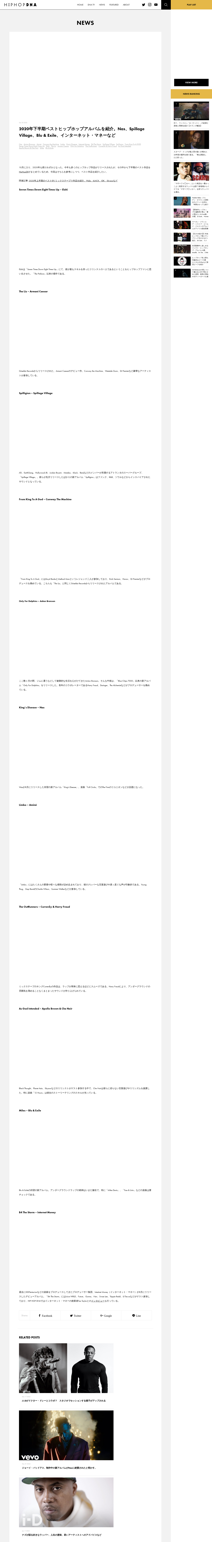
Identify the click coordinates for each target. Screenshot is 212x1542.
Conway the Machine (51, 144)
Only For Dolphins (77, 146)
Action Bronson (29, 144)
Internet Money (84, 144)
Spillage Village (109, 144)
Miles (42, 148)
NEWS (24, 1513)
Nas (20, 144)
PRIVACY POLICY (42, 1508)
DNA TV (24, 1508)
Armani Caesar (63, 146)
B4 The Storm (96, 144)
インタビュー (98, 1300)
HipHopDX (23, 171)
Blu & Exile (49, 148)
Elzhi (48, 146)
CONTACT (39, 1503)
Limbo (62, 144)
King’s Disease (71, 144)
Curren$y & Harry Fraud (107, 146)
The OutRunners (91, 146)
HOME (24, 1503)
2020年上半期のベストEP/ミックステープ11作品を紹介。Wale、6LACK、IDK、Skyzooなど (73, 180)
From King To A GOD (133, 144)
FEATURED (25, 1518)
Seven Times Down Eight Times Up (32, 146)
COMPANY (39, 1513)
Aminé (39, 144)
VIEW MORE (85, 1462)
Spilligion (119, 144)
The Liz (53, 146)
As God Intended (124, 146)
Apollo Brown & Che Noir (28, 148)
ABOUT (24, 1524)
